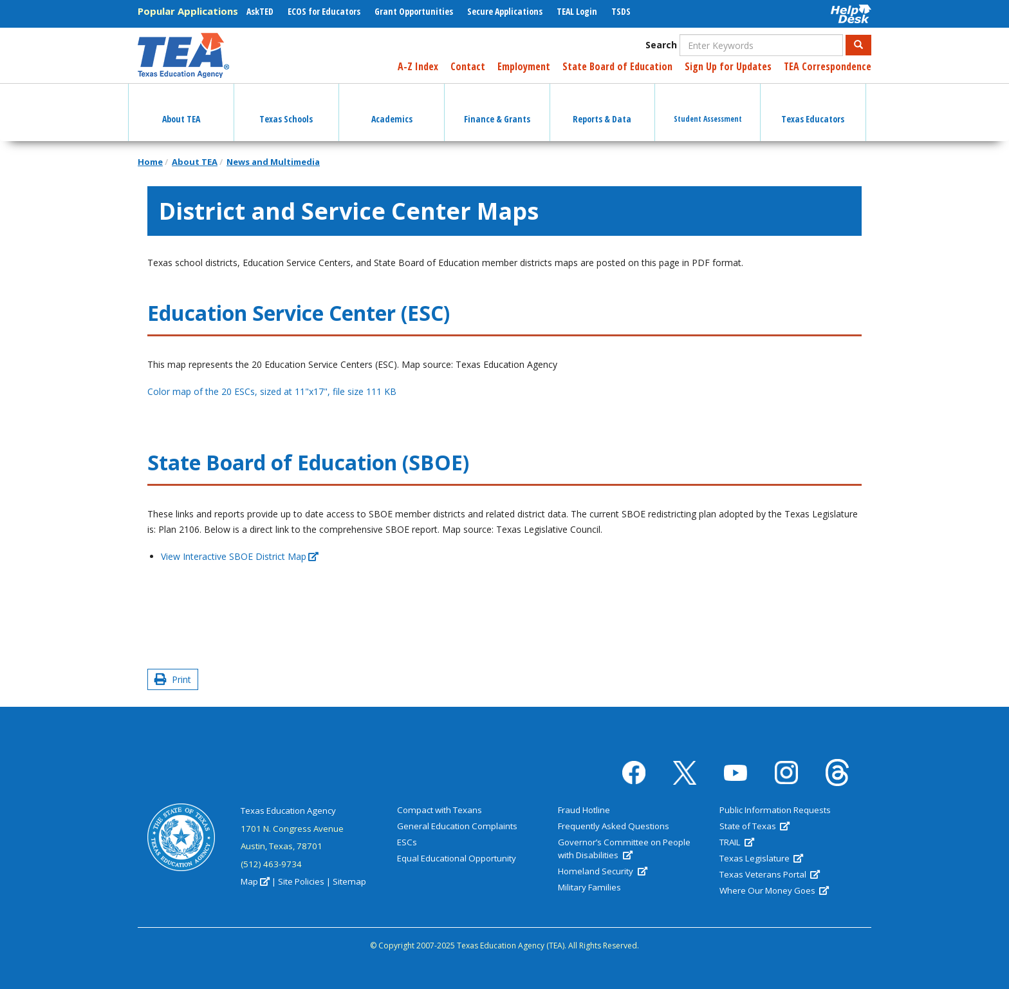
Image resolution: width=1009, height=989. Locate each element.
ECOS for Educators (324, 11)
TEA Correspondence (827, 66)
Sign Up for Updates (728, 66)
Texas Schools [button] (286, 107)
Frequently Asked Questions (613, 826)
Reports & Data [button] (602, 107)
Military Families (589, 887)
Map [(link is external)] (255, 881)
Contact (467, 66)
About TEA (195, 162)
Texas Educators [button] (812, 107)
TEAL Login (577, 11)
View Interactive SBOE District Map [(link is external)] (240, 556)
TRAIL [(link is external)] (736, 842)
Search (661, 45)
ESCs (407, 842)
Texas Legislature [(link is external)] (761, 858)
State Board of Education (617, 66)
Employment (523, 66)
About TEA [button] (181, 107)
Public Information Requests (775, 810)
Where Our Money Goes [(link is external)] (774, 890)
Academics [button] (391, 107)
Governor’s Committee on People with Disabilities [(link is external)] (624, 848)
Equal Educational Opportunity (456, 858)
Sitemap (349, 881)
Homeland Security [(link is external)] (602, 871)
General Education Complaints (457, 826)
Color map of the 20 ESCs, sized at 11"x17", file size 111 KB (271, 391)
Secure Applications (504, 11)
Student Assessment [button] (708, 107)
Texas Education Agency (288, 810)
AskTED (259, 11)
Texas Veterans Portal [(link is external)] (769, 874)
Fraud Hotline (584, 810)
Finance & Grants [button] (497, 107)
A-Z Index (418, 66)
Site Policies (301, 881)
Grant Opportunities (414, 11)
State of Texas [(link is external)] (754, 826)
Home (150, 162)
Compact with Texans (439, 810)
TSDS (621, 11)
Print (172, 679)
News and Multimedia (273, 162)
